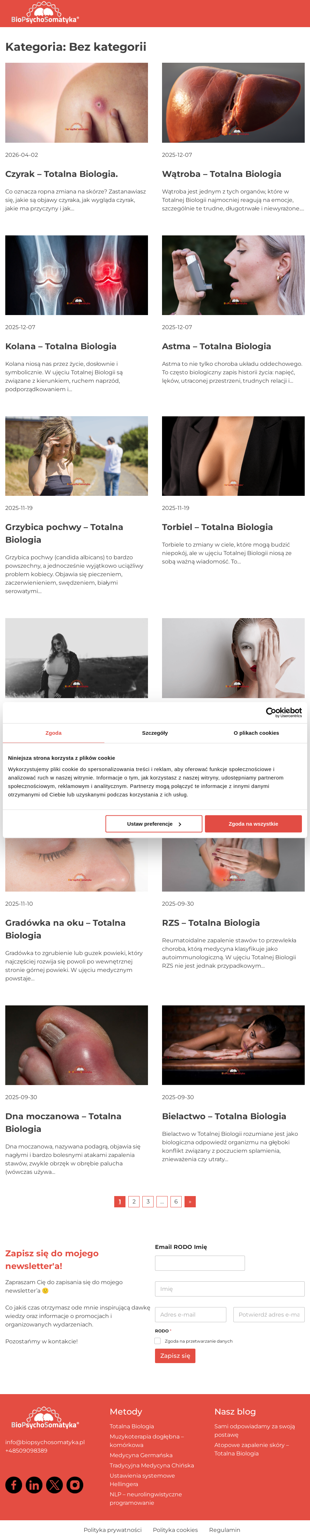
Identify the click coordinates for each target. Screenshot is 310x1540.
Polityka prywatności (113, 1530)
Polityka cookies (175, 1530)
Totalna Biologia (132, 1426)
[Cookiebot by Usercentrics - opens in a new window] (271, 712)
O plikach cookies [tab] (256, 733)
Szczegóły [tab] (155, 733)
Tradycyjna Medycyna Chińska (152, 1465)
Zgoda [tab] (54, 733)
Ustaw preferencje (154, 824)
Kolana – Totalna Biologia (61, 346)
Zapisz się (175, 1355)
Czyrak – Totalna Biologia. (61, 174)
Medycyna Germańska (141, 1455)
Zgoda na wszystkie (253, 824)
